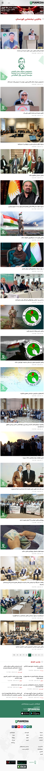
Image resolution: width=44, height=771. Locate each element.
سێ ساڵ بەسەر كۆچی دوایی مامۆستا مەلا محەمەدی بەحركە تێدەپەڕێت (27, 489)
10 (14, 655)
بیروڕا (14, 735)
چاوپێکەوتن (12, 732)
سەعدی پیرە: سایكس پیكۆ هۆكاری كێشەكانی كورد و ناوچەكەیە (29, 300)
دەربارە (41, 735)
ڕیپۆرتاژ (13, 737)
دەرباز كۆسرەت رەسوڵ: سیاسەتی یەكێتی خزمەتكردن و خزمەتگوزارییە (28, 616)
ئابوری (27, 740)
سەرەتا (41, 732)
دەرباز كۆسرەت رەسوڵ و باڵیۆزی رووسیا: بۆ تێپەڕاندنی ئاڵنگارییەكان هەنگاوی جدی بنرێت (33, 694)
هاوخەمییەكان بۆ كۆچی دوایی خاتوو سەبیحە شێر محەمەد (30, 51)
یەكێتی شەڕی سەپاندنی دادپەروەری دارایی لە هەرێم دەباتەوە (30, 647)
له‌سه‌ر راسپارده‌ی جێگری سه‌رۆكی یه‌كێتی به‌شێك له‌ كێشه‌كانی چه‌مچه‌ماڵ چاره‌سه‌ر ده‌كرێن (12, 668)
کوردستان (27, 732)
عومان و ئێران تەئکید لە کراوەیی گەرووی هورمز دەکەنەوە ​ (13, 677)
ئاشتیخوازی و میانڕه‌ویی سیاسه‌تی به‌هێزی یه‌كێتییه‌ (32, 393)
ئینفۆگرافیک (40, 749)
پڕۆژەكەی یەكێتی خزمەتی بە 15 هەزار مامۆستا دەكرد (32, 520)
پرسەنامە (13, 743)
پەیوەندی (41, 737)
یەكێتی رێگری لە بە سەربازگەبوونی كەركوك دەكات (32, 238)
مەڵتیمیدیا (40, 746)
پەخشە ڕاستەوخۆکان (24, 746)
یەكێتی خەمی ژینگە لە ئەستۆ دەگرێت (35, 331)
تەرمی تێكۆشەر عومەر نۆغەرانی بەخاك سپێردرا (33, 458)
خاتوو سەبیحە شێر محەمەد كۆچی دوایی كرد (33, 113)
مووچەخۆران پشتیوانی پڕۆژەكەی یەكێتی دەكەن (33, 551)
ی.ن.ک (13, 740)
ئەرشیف (41, 740)
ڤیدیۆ (41, 754)
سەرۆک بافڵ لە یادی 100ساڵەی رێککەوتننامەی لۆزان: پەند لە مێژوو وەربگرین (26, 207)
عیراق (27, 735)
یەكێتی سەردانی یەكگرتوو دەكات (36, 175)
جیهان (27, 737)
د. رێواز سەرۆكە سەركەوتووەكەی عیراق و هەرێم (33, 269)
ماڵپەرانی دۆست (25, 749)
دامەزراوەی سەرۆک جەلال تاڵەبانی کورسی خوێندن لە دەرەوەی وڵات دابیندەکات (25, 82)
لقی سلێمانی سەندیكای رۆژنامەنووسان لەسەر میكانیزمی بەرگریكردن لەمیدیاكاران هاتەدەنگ (12, 694)
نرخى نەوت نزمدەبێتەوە (16, 685)
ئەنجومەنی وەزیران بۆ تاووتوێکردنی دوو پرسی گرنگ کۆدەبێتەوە (33, 686)
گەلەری (41, 752)
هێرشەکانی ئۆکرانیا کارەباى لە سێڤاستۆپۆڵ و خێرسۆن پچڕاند (33, 677)
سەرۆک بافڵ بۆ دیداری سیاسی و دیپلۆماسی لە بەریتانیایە (31, 144)
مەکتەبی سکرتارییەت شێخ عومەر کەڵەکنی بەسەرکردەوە (33, 667)
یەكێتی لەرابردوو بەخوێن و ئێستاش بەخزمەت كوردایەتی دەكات (29, 362)
